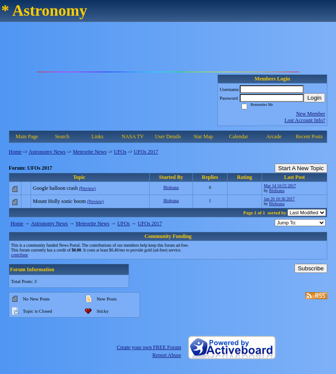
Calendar (238, 136)
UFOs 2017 (146, 152)
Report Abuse (166, 355)
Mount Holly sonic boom (59, 201)
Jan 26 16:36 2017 (279, 198)
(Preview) (87, 188)
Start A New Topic (301, 168)
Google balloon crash (55, 188)
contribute (19, 254)
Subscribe (311, 268)
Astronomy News (46, 152)
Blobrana (170, 187)
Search (62, 136)
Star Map (203, 136)
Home (15, 152)
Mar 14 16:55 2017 (280, 185)
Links (97, 136)
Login (314, 97)
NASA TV (133, 136)
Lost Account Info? (304, 120)
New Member (310, 114)
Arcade (274, 136)
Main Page (27, 136)
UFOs (120, 152)
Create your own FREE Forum (149, 347)
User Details (168, 136)
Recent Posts (309, 136)
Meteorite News (90, 152)
